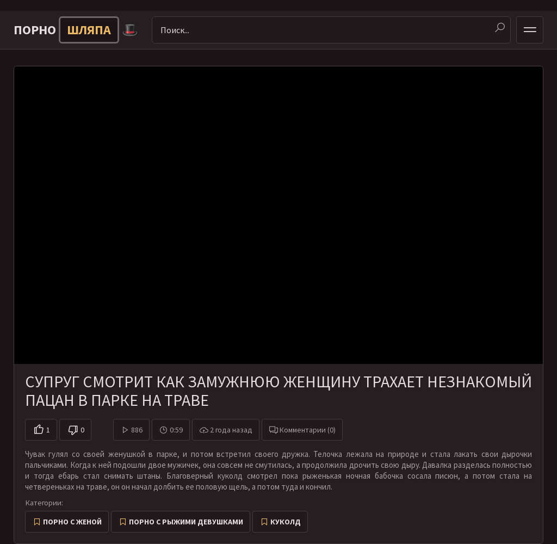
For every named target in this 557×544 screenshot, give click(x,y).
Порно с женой (72, 522)
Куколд (285, 522)
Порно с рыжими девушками (186, 522)
